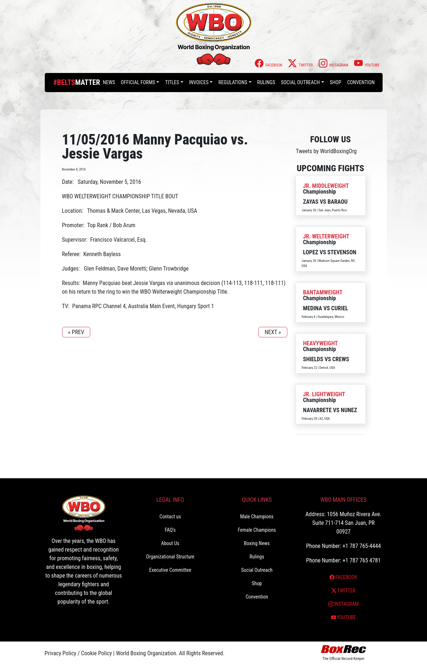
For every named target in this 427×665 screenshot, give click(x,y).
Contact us (170, 516)
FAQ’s (170, 530)
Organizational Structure (170, 557)
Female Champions (257, 530)
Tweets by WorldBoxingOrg (326, 151)
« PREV (76, 332)
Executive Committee (170, 570)
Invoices (199, 82)
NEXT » (273, 332)
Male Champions (257, 516)
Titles (172, 82)
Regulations (232, 82)
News (109, 82)
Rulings (266, 82)
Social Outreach (300, 82)
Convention (361, 82)
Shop (335, 82)
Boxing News (257, 543)
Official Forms (138, 82)
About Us (170, 543)
